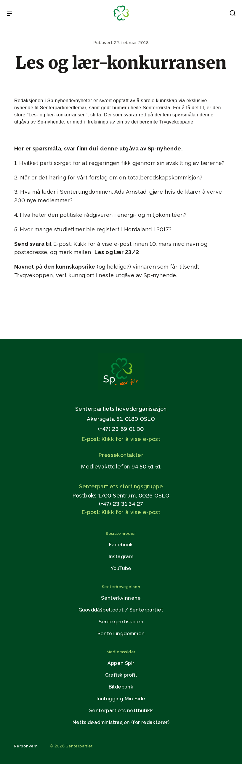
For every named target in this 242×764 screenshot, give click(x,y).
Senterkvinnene (121, 598)
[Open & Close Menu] (9, 14)
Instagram (121, 556)
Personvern (26, 746)
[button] (232, 14)
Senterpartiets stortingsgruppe (121, 486)
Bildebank (121, 687)
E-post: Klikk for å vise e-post (92, 244)
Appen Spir (121, 663)
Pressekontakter (121, 455)
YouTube (121, 568)
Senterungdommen (121, 633)
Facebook (121, 545)
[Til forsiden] (121, 20)
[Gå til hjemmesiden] (121, 388)
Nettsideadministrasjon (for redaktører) (121, 722)
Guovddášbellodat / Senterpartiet (121, 610)
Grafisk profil (121, 675)
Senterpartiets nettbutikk (121, 710)
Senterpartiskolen (121, 622)
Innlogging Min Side (121, 699)
